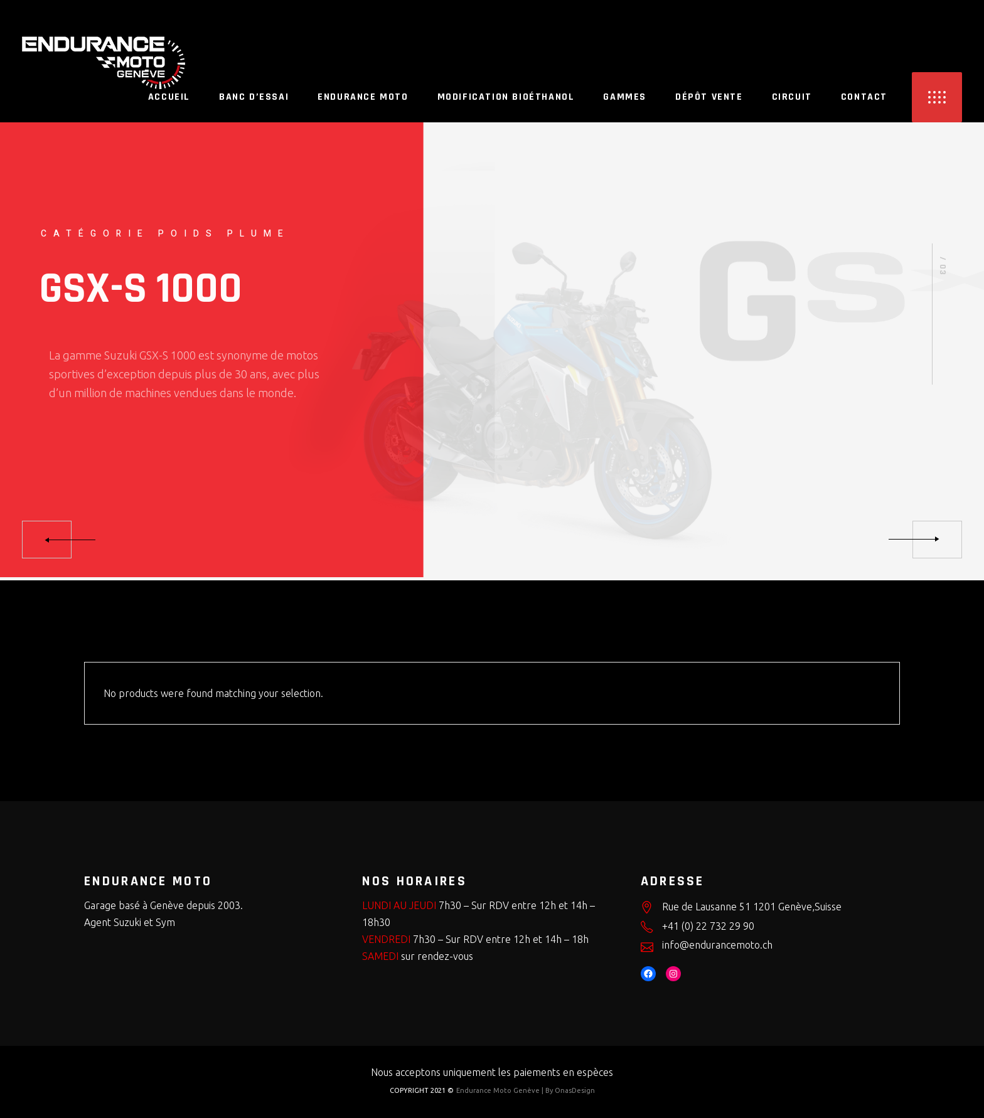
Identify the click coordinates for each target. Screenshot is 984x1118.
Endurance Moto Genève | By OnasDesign (525, 1090)
